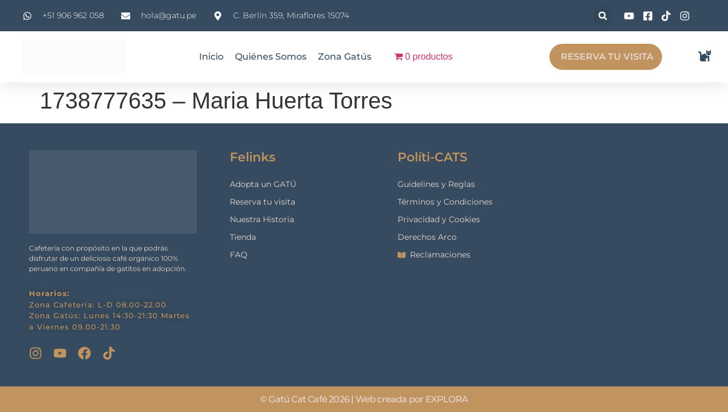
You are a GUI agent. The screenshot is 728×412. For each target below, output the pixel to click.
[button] (602, 15)
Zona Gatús (344, 56)
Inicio (211, 56)
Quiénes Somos (271, 56)
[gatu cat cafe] (632, 254)
